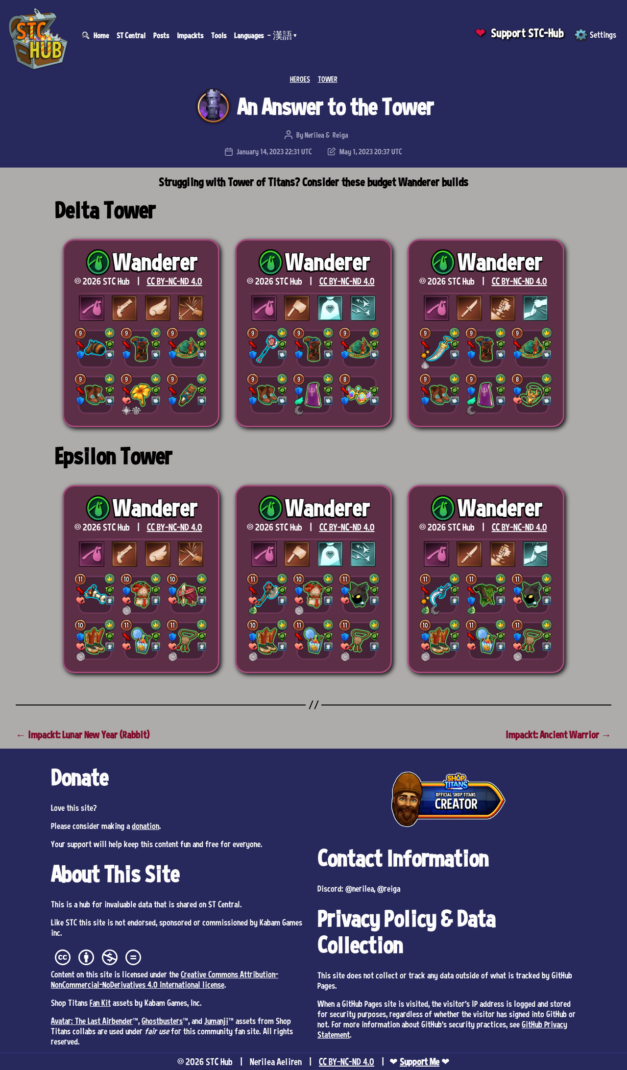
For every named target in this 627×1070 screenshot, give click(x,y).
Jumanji (216, 1020)
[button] (95, 349)
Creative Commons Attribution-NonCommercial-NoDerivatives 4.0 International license (164, 979)
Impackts (190, 35)
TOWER (328, 78)
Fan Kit (100, 1002)
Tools (218, 35)
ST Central (131, 35)
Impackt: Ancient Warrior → (558, 734)
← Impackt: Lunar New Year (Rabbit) (82, 734)
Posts (161, 35)
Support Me (419, 1061)
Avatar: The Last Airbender (92, 1020)
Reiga (340, 134)
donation (145, 825)
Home (101, 35)
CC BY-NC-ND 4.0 (174, 281)
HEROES (300, 78)
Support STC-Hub (527, 33)
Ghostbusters (162, 1020)
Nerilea (314, 134)
